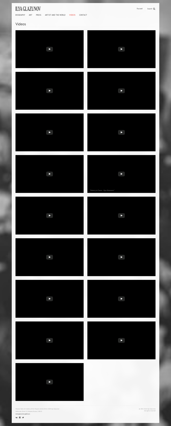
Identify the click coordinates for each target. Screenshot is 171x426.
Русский (139, 9)
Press (38, 15)
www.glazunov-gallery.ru (23, 414)
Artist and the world (55, 15)
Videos (72, 15)
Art (30, 15)
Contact (83, 15)
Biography (20, 15)
